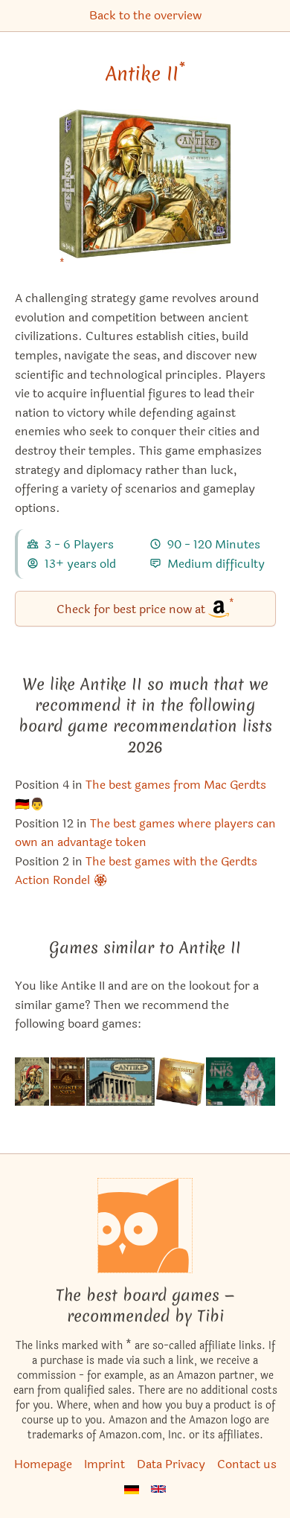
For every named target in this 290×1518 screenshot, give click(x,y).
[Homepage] (145, 1225)
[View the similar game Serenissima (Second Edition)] (180, 1081)
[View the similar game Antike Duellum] (32, 1081)
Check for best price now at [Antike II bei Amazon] (145, 608)
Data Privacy (171, 1464)
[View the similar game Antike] (120, 1081)
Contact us (247, 1464)
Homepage (43, 1464)
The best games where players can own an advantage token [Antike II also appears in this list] (145, 833)
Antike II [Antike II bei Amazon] (145, 73)
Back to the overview (145, 15)
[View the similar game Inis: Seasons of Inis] (241, 1081)
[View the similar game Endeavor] (68, 1081)
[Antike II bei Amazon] (145, 193)
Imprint (104, 1464)
